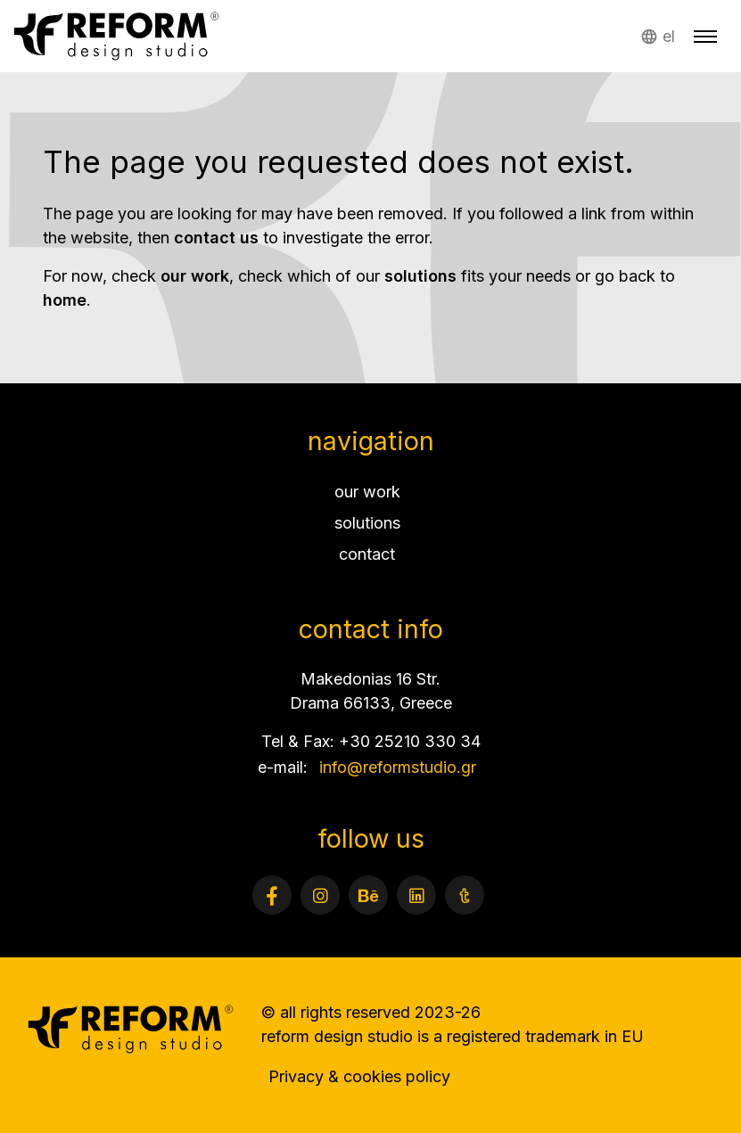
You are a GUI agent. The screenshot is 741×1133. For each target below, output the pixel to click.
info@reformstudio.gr (397, 767)
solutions (420, 276)
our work (195, 276)
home (64, 300)
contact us (216, 237)
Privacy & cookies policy (359, 1076)
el (669, 36)
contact (367, 554)
